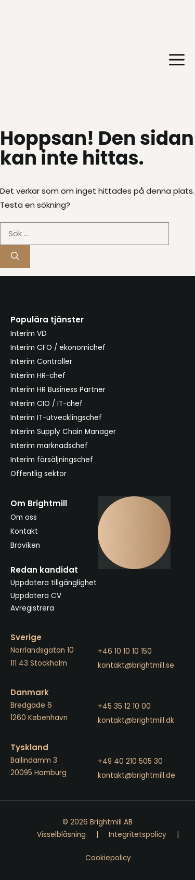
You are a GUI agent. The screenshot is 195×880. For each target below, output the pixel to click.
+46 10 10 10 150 (125, 651)
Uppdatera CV (35, 596)
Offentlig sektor (38, 474)
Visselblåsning (61, 835)
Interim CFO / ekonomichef (58, 348)
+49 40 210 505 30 (130, 761)
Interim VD (28, 334)
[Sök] (15, 256)
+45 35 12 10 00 (124, 706)
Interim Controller (41, 362)
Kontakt (24, 531)
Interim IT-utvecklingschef (56, 418)
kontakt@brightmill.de (136, 775)
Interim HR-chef (38, 376)
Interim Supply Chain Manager (63, 432)
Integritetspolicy (137, 835)
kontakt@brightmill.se (136, 665)
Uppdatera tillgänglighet (53, 583)
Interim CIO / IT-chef (46, 404)
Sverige (26, 637)
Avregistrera (32, 608)
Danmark (29, 692)
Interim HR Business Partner (58, 390)
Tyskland (29, 747)
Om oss (23, 517)
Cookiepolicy (108, 858)
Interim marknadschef (49, 446)
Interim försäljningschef (51, 460)
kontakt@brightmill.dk (136, 720)
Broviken (25, 545)
